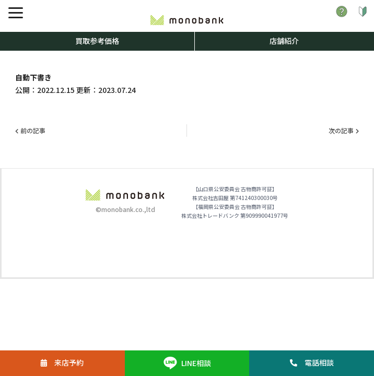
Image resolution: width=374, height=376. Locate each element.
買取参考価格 (97, 41)
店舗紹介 (284, 41)
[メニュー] (15, 12)
